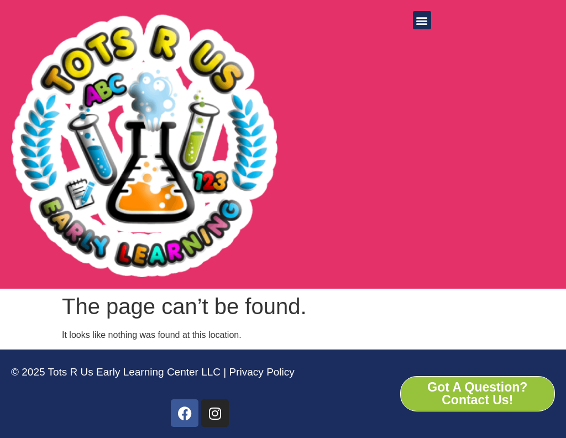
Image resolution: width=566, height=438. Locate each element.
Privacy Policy (260, 372)
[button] (422, 20)
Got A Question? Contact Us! (477, 393)
